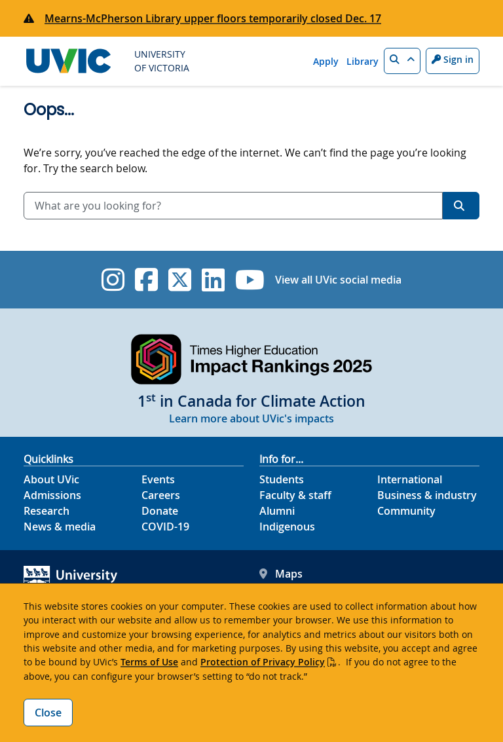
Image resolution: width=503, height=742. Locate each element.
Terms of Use (149, 662)
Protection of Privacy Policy (262, 662)
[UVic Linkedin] (213, 280)
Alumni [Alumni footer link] (277, 511)
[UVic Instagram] (113, 280)
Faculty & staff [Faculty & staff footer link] (295, 495)
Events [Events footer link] (158, 479)
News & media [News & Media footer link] (60, 526)
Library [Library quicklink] (362, 61)
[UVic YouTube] (250, 280)
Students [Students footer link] (281, 479)
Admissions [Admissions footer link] (52, 495)
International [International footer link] (409, 479)
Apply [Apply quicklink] (326, 61)
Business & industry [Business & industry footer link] (427, 495)
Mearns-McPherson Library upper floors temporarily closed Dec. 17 (213, 18)
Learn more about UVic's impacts (251, 418)
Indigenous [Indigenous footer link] (287, 526)
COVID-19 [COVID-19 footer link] (165, 526)
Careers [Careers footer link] (160, 495)
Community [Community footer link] (406, 511)
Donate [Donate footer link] (159, 511)
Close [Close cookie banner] (48, 712)
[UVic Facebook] (146, 280)
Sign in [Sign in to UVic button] (453, 59)
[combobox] (233, 205)
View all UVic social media (338, 279)
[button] (402, 61)
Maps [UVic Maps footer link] (281, 574)
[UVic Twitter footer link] (179, 280)
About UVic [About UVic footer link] (51, 479)
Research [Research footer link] (46, 511)
